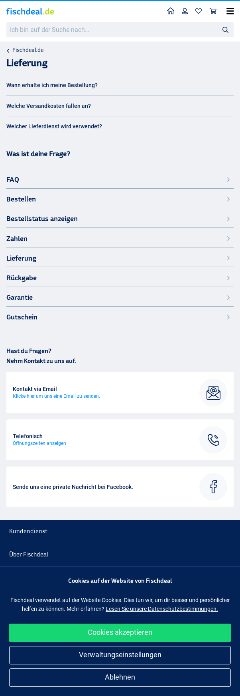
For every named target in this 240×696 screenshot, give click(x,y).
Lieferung (119, 258)
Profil (187, 11)
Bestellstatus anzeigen (119, 218)
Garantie (119, 297)
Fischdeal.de (27, 50)
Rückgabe (119, 277)
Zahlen (119, 238)
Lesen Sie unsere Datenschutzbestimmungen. (162, 609)
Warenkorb (215, 11)
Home (172, 10)
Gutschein (119, 317)
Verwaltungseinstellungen (120, 654)
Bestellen (119, 199)
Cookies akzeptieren (120, 632)
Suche (227, 29)
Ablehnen (120, 677)
